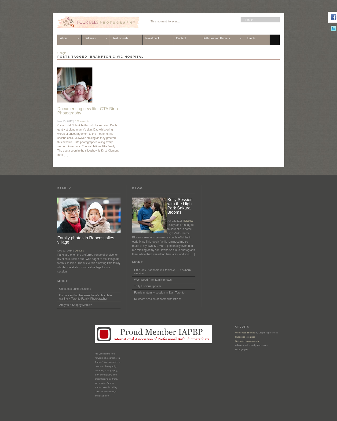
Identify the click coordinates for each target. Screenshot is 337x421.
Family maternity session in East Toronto (159, 292)
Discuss (79, 250)
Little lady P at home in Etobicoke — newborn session (162, 272)
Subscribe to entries (245, 337)
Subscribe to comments (247, 341)
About (68, 38)
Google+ (62, 53)
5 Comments (82, 121)
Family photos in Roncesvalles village (85, 240)
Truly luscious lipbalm (147, 286)
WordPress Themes (245, 332)
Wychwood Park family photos (153, 279)
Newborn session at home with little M (157, 299)
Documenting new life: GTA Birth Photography (87, 110)
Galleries (94, 38)
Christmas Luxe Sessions (75, 288)
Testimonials (120, 38)
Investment (152, 38)
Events (251, 38)
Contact (181, 38)
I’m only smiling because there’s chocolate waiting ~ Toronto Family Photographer (85, 297)
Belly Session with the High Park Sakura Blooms (180, 206)
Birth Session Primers (221, 38)
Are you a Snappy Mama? (75, 305)
